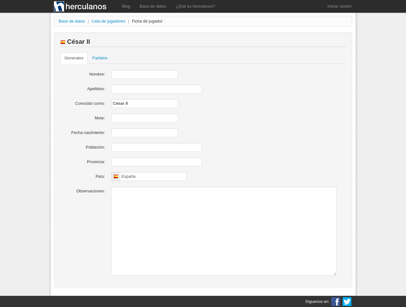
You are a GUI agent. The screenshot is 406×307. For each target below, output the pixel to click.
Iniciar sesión (339, 6)
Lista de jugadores (108, 21)
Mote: (100, 118)
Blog (126, 6)
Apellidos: (96, 88)
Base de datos (153, 6)
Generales (73, 58)
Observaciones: (90, 191)
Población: (95, 147)
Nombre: (97, 74)
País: (100, 176)
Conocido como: (90, 103)
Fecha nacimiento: (88, 132)
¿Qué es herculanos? (195, 6)
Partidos (100, 58)
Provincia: (96, 161)
